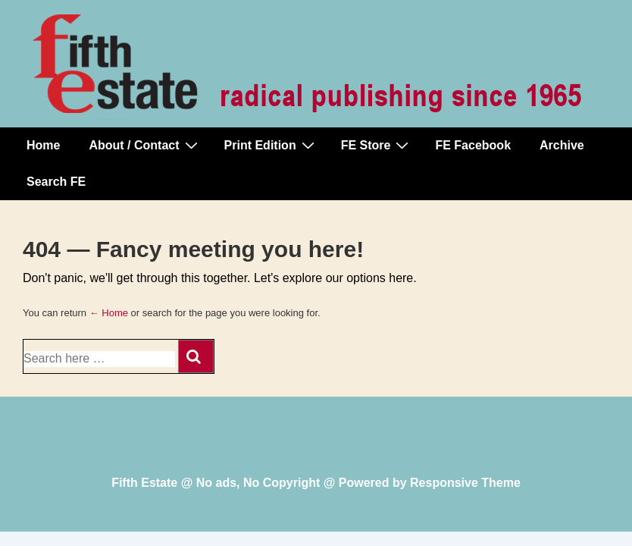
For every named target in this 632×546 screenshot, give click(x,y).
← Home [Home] (108, 312)
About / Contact (145, 144)
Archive (562, 145)
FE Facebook (473, 145)
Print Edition (271, 144)
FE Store (377, 144)
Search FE (56, 181)
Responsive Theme (465, 482)
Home (43, 145)
